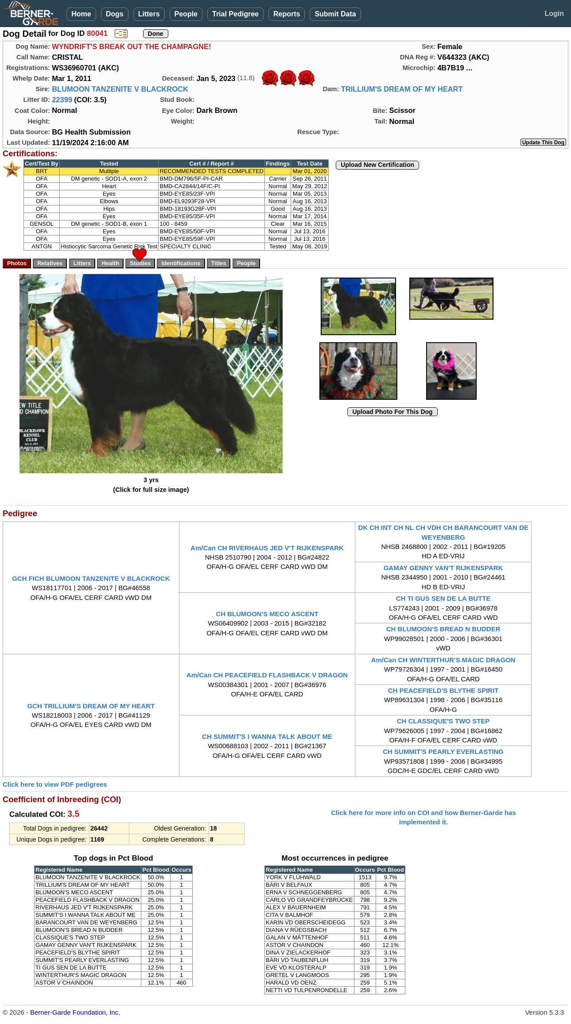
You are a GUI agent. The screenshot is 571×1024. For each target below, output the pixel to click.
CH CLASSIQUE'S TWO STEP (443, 721)
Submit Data (335, 14)
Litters (149, 14)
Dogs (115, 14)
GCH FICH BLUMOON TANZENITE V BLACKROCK (91, 578)
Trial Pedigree (235, 14)
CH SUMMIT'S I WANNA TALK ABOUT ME (267, 736)
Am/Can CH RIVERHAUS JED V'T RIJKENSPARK (267, 548)
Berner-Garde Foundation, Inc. (75, 1012)
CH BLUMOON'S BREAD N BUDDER (443, 629)
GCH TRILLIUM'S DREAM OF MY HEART (91, 706)
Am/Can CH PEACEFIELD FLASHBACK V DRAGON (267, 675)
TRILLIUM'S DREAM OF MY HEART (402, 89)
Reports (286, 14)
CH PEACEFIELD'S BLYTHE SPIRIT (443, 690)
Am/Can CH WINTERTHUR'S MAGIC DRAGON (443, 660)
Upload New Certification (377, 164)
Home (81, 14)
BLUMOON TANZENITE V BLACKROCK (120, 89)
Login (554, 13)
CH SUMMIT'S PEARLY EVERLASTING (443, 751)
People (186, 14)
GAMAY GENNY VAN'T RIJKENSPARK (443, 568)
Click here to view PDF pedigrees (55, 784)
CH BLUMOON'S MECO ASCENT (267, 614)
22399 (62, 100)
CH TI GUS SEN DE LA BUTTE (443, 598)
